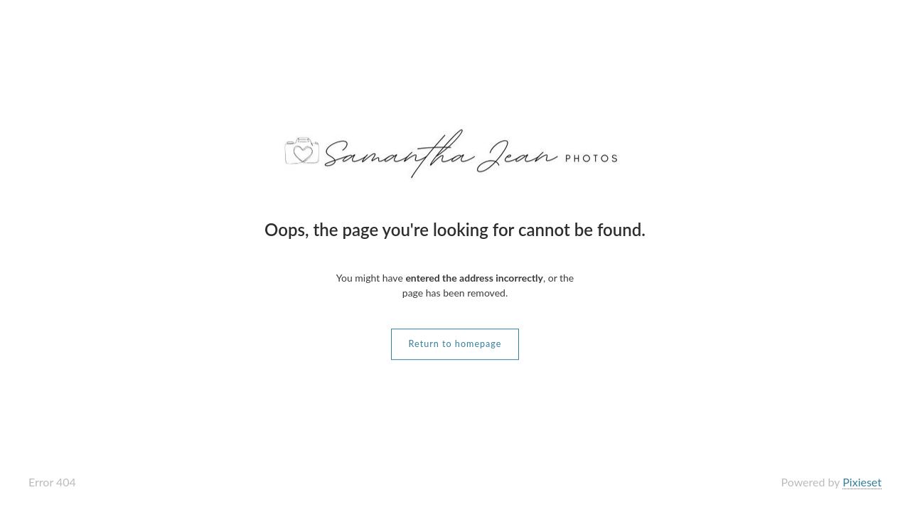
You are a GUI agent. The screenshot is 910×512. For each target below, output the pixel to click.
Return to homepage (455, 343)
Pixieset (862, 482)
